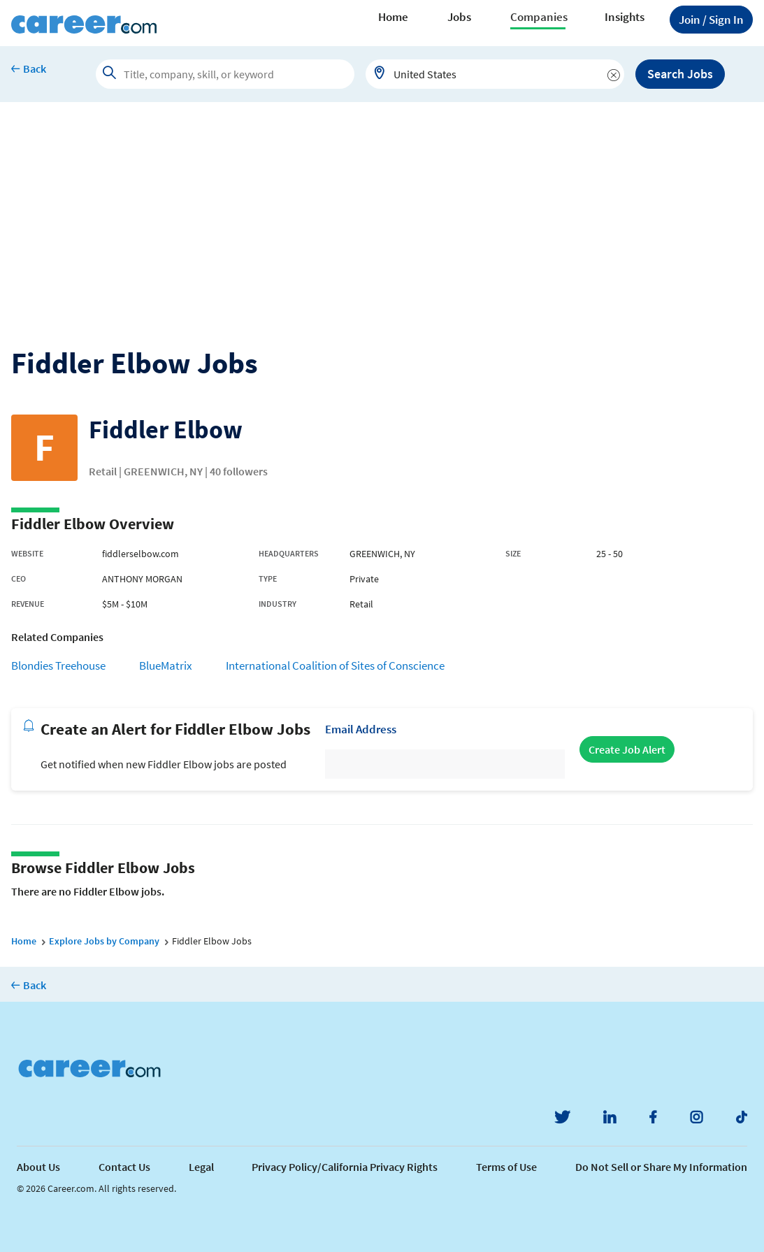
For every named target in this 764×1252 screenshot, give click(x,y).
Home (393, 16)
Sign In (711, 19)
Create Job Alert (627, 749)
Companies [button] (539, 16)
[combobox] (495, 74)
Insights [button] (624, 16)
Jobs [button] (459, 16)
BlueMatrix (165, 665)
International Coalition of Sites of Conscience (335, 665)
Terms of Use (506, 1167)
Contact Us (124, 1167)
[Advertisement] (382, 207)
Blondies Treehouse (58, 665)
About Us (38, 1167)
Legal (201, 1167)
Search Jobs (680, 74)
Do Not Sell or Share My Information (661, 1167)
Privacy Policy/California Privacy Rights (345, 1167)
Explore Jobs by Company (104, 941)
